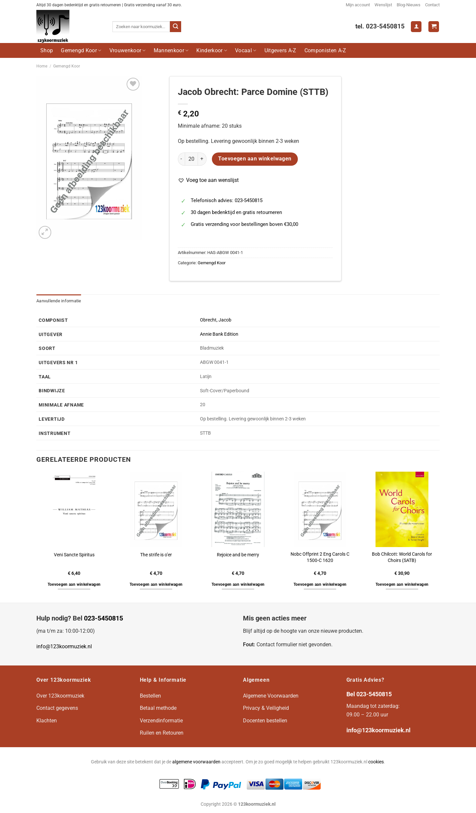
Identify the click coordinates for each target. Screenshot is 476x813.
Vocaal (245, 50)
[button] (208, 180)
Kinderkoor (211, 50)
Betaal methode (158, 708)
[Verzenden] (175, 26)
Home (41, 66)
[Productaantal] (191, 159)
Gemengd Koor (81, 50)
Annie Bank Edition (219, 334)
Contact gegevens (57, 708)
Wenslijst (383, 4)
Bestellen (150, 696)
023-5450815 (103, 618)
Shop (46, 50)
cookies (376, 762)
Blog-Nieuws (408, 4)
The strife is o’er (156, 555)
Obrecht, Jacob (215, 320)
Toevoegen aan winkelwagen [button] (74, 584)
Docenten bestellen (265, 720)
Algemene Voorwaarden (270, 696)
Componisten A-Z (325, 50)
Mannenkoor (171, 50)
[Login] (416, 26)
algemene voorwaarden (196, 762)
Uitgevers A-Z (280, 50)
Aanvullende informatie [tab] (58, 300)
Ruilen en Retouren (161, 733)
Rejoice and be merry (238, 555)
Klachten (46, 720)
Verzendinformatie (161, 720)
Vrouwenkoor (127, 50)
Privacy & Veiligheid (266, 708)
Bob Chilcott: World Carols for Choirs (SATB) (402, 557)
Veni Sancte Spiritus (74, 555)
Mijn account (358, 4)
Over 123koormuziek (60, 696)
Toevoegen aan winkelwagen (255, 159)
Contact (432, 4)
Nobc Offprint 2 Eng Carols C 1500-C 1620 (320, 557)
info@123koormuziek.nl (64, 646)
